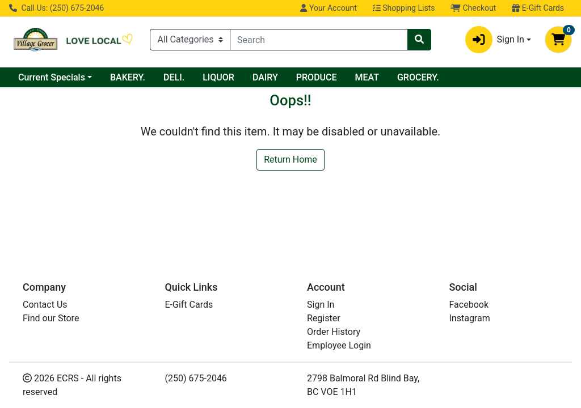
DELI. (173, 77)
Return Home (290, 159)
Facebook (469, 304)
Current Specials (51, 77)
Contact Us (45, 304)
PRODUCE (316, 77)
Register (323, 318)
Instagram (469, 318)
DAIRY (265, 77)
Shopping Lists (404, 7)
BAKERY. (127, 77)
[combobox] (319, 39)
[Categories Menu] (190, 39)
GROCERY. (418, 77)
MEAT (367, 77)
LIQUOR (218, 77)
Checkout (473, 7)
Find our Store (51, 318)
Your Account (328, 7)
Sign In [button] (494, 39)
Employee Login (339, 345)
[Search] (319, 39)
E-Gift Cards (538, 7)
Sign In (320, 304)
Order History (333, 331)
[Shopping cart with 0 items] (558, 39)
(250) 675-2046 (196, 378)
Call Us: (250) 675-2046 (56, 7)
